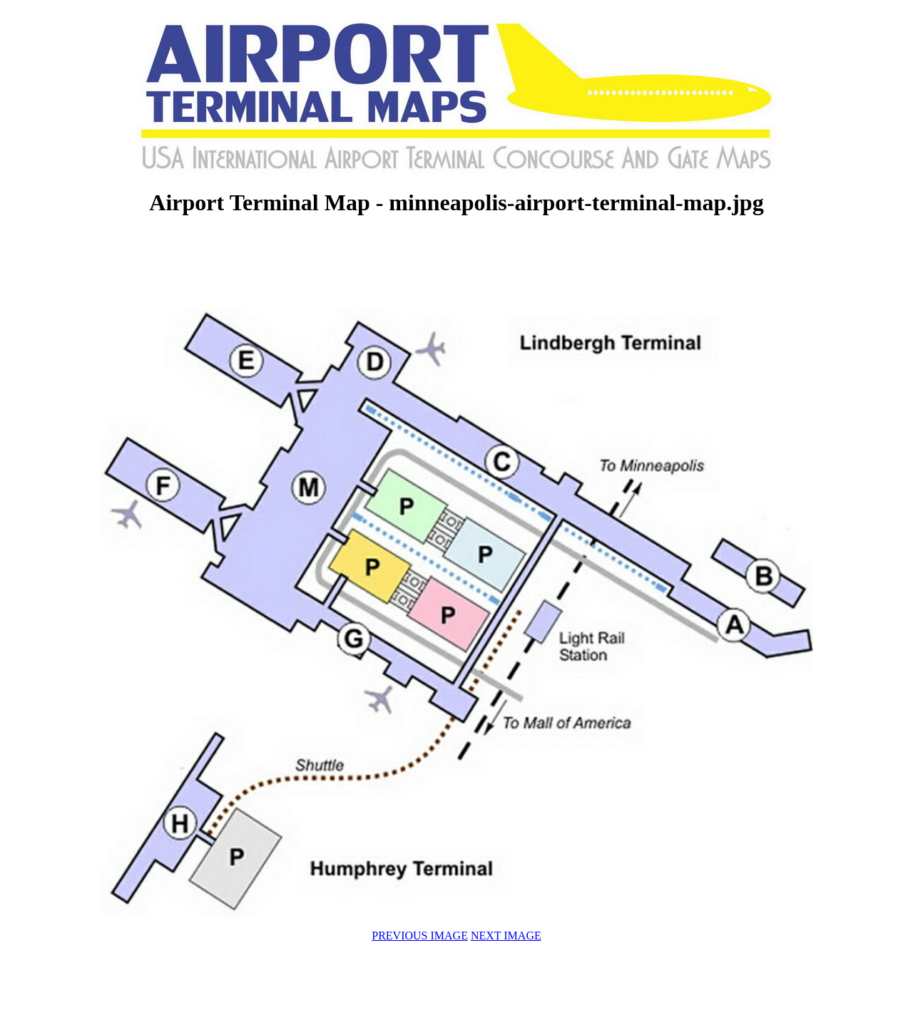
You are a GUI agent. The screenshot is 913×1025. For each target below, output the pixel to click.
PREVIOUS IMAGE (420, 935)
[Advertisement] (456, 264)
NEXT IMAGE (506, 935)
